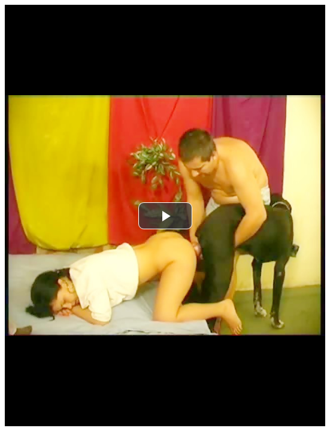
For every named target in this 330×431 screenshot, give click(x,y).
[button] (165, 215)
